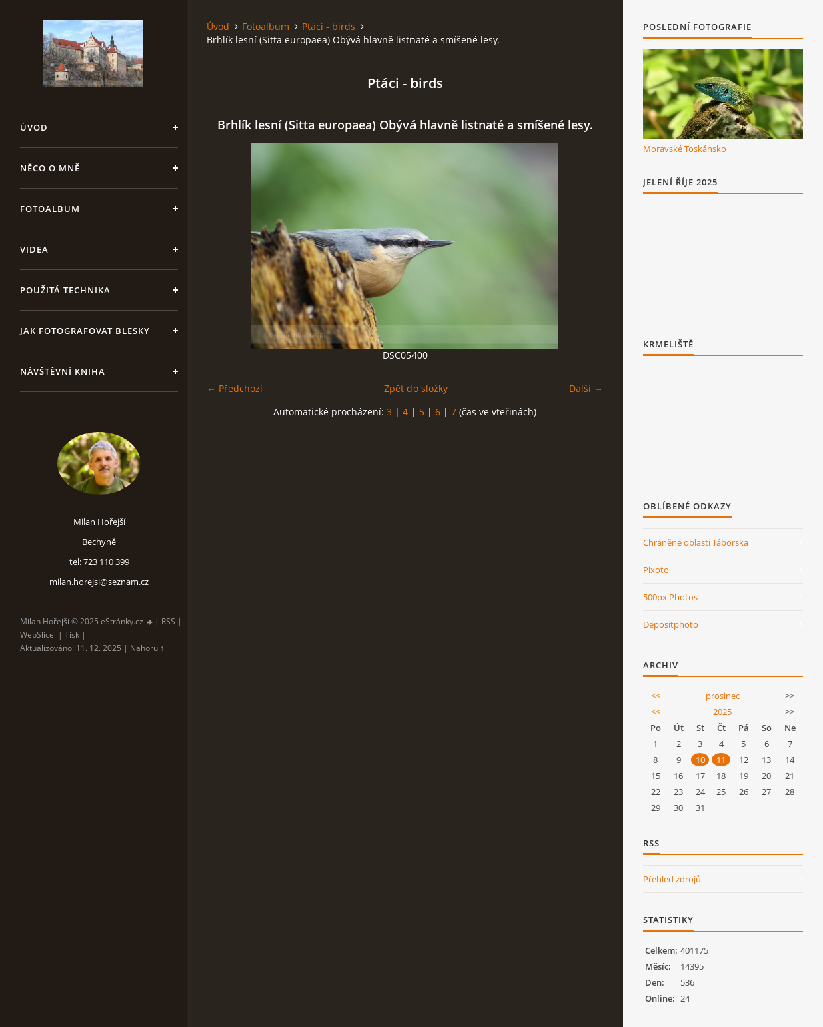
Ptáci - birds (328, 26)
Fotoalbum (50, 209)
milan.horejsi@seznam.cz (99, 582)
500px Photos (670, 597)
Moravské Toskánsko (684, 149)
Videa (34, 249)
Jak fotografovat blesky (85, 331)
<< (655, 696)
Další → (586, 388)
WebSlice (37, 634)
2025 (722, 712)
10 (700, 760)
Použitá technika (65, 290)
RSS (168, 621)
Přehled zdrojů (672, 879)
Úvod (34, 127)
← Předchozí (235, 388)
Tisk (72, 634)
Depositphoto (670, 624)
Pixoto (656, 570)
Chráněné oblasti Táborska (695, 542)
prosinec (723, 696)
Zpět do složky (416, 388)
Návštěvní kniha (62, 371)
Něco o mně (50, 168)
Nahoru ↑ (147, 648)
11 (721, 760)
